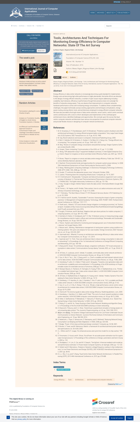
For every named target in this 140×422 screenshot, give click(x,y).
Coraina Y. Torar (25, 91)
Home (92, 13)
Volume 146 (30, 26)
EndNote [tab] (73, 77)
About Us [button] (110, 13)
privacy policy (22, 419)
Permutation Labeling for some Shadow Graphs (29, 112)
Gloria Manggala (37, 91)
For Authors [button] (123, 13)
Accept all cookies (117, 418)
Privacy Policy (25, 414)
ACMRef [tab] (56, 77)
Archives (100, 13)
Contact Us (33, 414)
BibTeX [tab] (64, 77)
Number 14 (40, 26)
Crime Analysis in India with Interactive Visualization (28, 142)
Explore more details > (99, 412)
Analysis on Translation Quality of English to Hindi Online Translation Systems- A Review (29, 120)
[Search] (117, 26)
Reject (129, 418)
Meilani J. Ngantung (26, 94)
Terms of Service (14, 414)
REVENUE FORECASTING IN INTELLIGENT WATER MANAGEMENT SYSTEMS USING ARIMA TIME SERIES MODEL (32, 83)
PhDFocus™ (14, 402)
